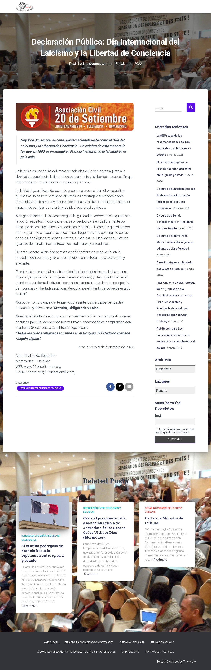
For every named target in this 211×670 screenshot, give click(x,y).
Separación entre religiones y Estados (40, 388)
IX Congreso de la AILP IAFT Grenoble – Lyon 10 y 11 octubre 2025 (76, 651)
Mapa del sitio (130, 651)
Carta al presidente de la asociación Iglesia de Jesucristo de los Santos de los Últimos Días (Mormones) (104, 528)
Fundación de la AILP (132, 642)
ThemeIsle (189, 661)
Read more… (29, 605)
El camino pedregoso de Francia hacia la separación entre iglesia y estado (174, 169)
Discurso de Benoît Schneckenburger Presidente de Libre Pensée (175, 222)
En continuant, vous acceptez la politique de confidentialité (175, 431)
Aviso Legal (51, 642)
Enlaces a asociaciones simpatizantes (89, 642)
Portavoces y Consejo (160, 651)
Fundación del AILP (162, 642)
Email (158, 415)
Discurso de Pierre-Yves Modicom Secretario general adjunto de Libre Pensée (175, 242)
